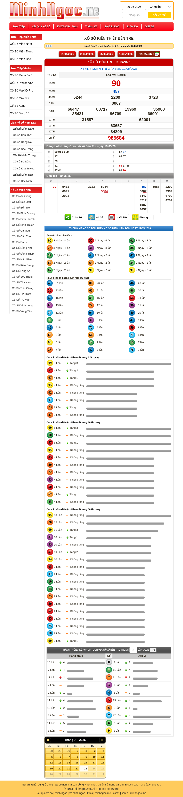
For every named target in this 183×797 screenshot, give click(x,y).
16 (85, 762)
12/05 (126, 54)
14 (68, 762)
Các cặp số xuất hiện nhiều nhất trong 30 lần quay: (74, 509)
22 (76, 768)
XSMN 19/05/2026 (125, 68)
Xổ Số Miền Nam (21, 189)
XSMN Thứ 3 (101, 68)
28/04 (87, 54)
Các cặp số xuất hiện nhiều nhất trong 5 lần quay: (73, 357)
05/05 (106, 54)
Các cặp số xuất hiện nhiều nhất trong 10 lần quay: (74, 422)
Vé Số (99, 217)
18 (102, 762)
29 (59, 750)
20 (59, 768)
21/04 (67, 54)
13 (59, 762)
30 (68, 750)
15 (76, 762)
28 (51, 750)
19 (51, 768)
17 (94, 762)
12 (51, 762)
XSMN (84, 68)
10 (94, 756)
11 (102, 756)
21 (68, 768)
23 (85, 768)
